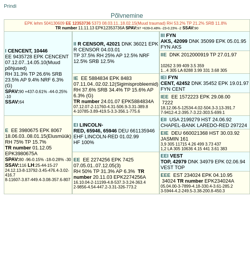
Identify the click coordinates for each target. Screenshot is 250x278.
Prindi (10, 6)
